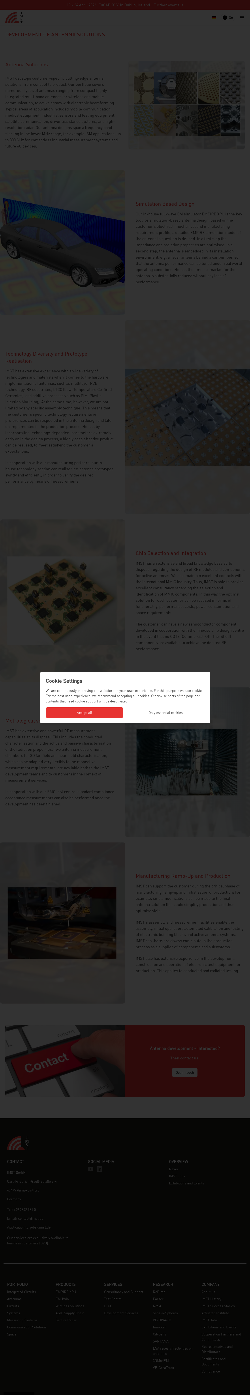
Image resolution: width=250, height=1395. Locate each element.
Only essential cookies (165, 712)
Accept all (84, 712)
